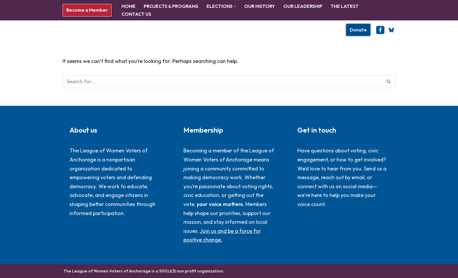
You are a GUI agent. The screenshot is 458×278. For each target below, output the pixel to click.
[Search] (222, 81)
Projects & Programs (171, 6)
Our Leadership (302, 6)
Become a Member (87, 10)
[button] (235, 6)
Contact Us (136, 14)
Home (129, 6)
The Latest (345, 6)
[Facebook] (380, 30)
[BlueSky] (391, 30)
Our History (259, 6)
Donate (358, 30)
